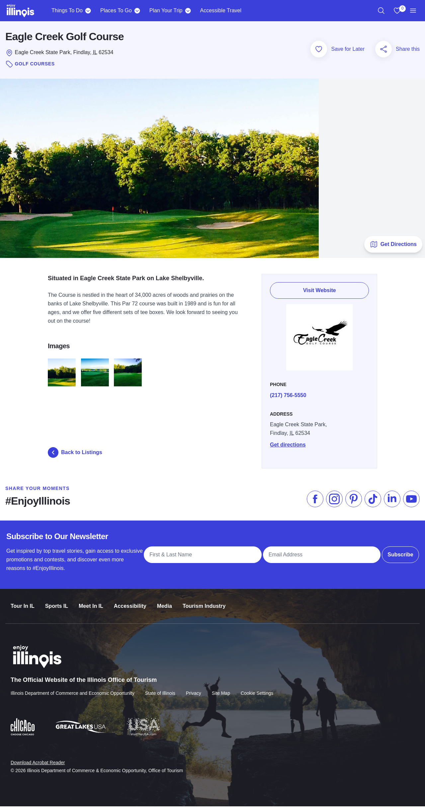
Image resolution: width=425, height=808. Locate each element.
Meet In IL (91, 602)
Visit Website (319, 289)
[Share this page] (383, 50)
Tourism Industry (204, 602)
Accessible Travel (220, 10)
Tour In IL (23, 602)
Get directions (288, 442)
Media (164, 602)
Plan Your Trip (166, 10)
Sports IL (56, 602)
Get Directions (393, 246)
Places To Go (116, 10)
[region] (381, 10)
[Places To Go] (137, 10)
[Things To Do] (88, 10)
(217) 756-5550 (289, 393)
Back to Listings (75, 454)
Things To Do (67, 10)
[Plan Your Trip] (188, 10)
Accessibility (130, 602)
